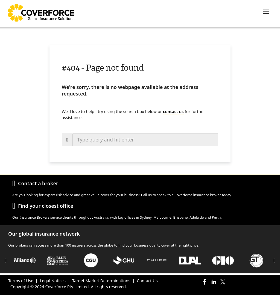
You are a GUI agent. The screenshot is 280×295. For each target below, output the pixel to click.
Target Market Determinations (101, 280)
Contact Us (147, 280)
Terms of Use (20, 280)
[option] (24, 260)
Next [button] (274, 260)
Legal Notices (53, 280)
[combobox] (145, 139)
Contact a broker (38, 183)
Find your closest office (45, 206)
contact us (173, 111)
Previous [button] (5, 260)
